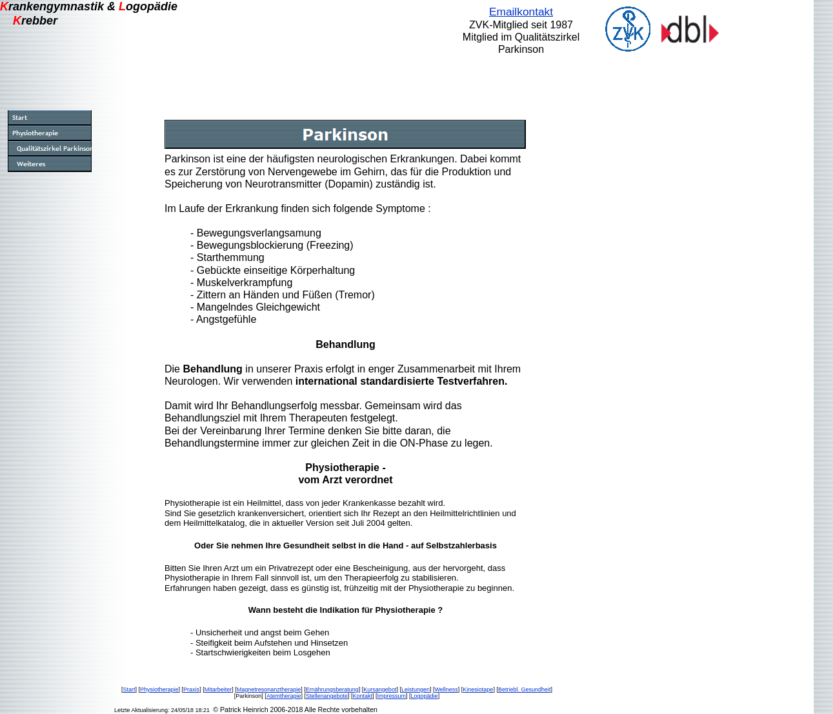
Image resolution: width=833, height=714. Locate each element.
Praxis (191, 689)
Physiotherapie (159, 689)
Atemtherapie (283, 696)
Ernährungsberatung (332, 689)
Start (129, 689)
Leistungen (415, 689)
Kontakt (363, 696)
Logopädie (424, 696)
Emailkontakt (521, 11)
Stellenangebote (327, 696)
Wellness (445, 689)
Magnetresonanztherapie (269, 689)
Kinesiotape (478, 689)
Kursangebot (379, 689)
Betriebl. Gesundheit (524, 689)
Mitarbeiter (218, 689)
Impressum (391, 696)
